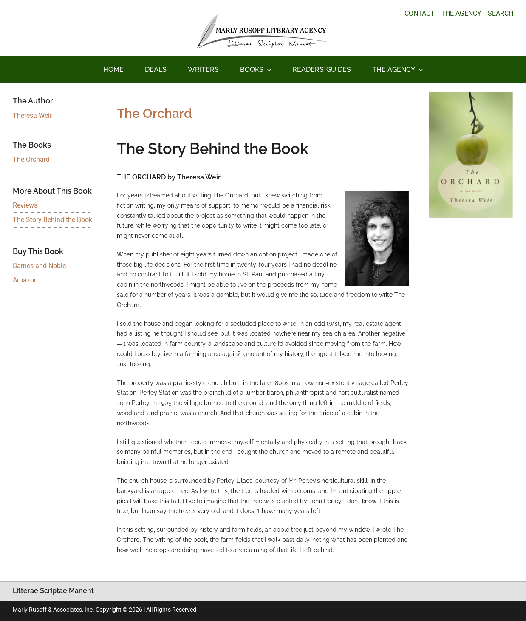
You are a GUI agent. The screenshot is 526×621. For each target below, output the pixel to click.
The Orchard (31, 159)
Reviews (25, 205)
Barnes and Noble (39, 266)
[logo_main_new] (263, 18)
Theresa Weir (32, 115)
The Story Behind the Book (52, 220)
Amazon (25, 280)
